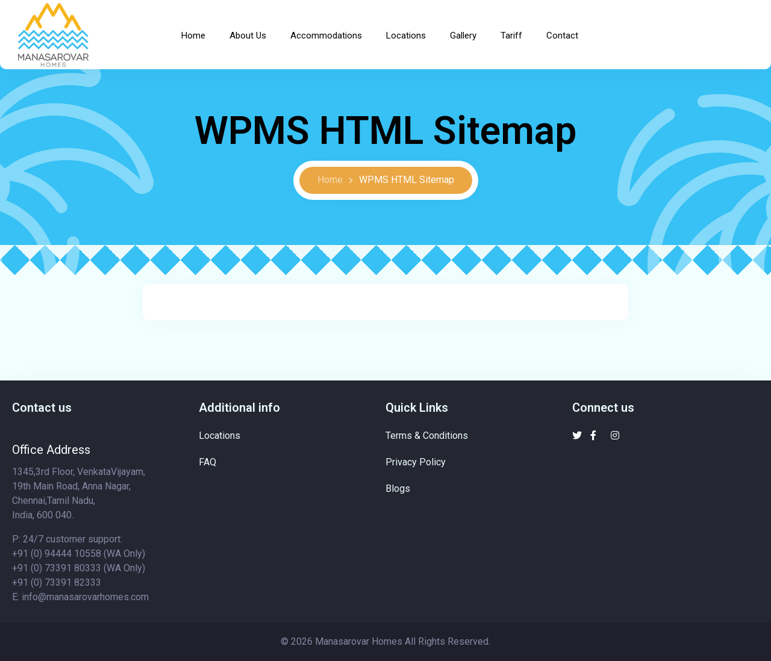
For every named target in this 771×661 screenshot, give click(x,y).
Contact (562, 35)
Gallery (463, 35)
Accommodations (326, 35)
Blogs (398, 488)
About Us (247, 35)
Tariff (511, 35)
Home (193, 35)
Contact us (42, 407)
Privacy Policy (416, 462)
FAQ (207, 462)
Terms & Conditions (427, 435)
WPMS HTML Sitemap (406, 179)
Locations (406, 35)
